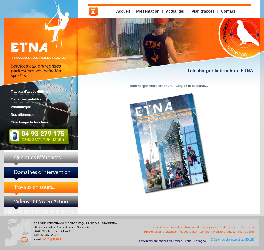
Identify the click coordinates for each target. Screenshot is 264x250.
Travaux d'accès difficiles (165, 227)
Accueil (123, 11)
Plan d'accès (202, 11)
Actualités (175, 11)
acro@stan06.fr (54, 239)
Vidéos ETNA (188, 231)
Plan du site (246, 231)
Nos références (23, 115)
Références (246, 227)
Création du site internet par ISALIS (232, 239)
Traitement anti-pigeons (200, 227)
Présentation (147, 11)
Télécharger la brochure (29, 122)
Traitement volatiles (26, 99)
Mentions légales (224, 231)
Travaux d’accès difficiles (30, 92)
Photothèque (21, 107)
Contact (228, 11)
